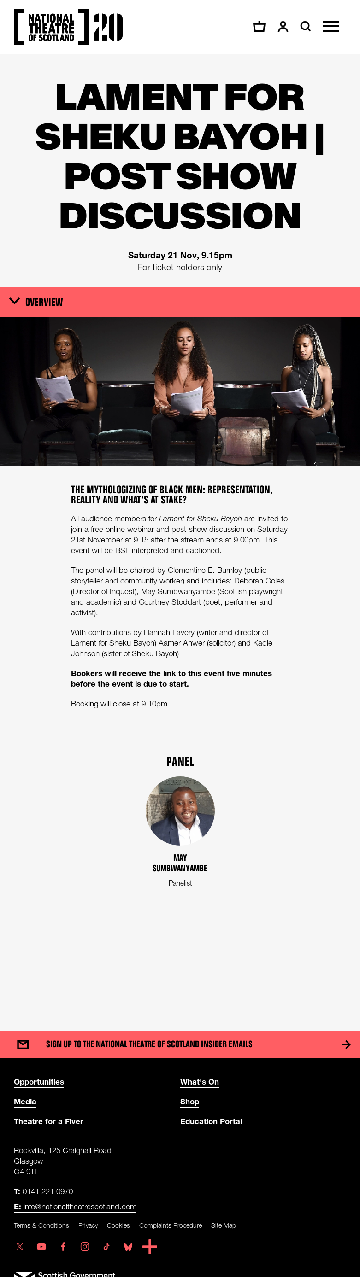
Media (25, 1101)
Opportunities (39, 1081)
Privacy (88, 1225)
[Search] (304, 26)
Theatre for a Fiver (48, 1121)
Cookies (118, 1225)
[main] (180, 533)
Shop (189, 1101)
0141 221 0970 (43, 1191)
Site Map (223, 1225)
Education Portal (211, 1121)
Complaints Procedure (170, 1225)
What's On (199, 1081)
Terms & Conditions (41, 1225)
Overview (44, 302)
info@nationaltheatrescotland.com (75, 1206)
